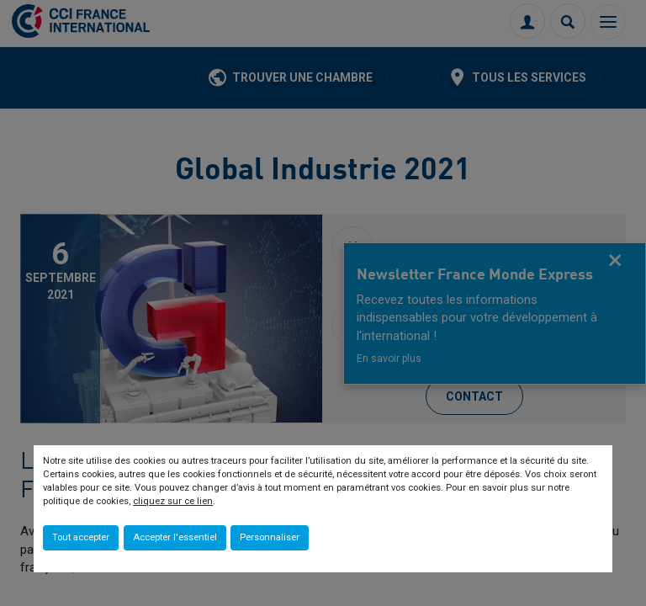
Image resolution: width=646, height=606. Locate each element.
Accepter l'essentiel (175, 537)
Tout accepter (80, 537)
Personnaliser (269, 537)
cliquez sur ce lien (173, 501)
